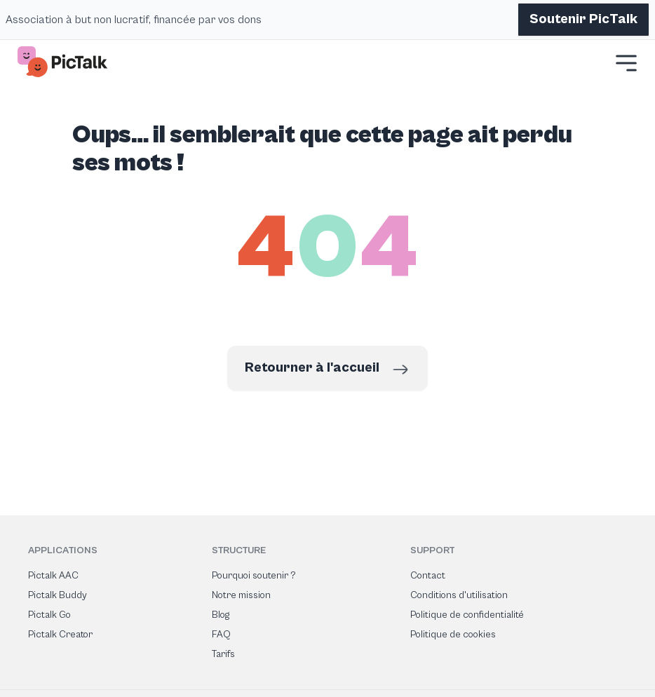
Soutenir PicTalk (583, 19)
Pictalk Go (49, 615)
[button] (626, 63)
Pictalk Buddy (57, 595)
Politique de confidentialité (467, 615)
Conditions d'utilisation (459, 595)
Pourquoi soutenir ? (254, 575)
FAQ (221, 634)
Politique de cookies (453, 634)
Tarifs (223, 654)
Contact (427, 575)
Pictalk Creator (60, 634)
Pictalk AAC (53, 575)
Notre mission (241, 595)
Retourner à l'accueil (327, 369)
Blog (220, 615)
